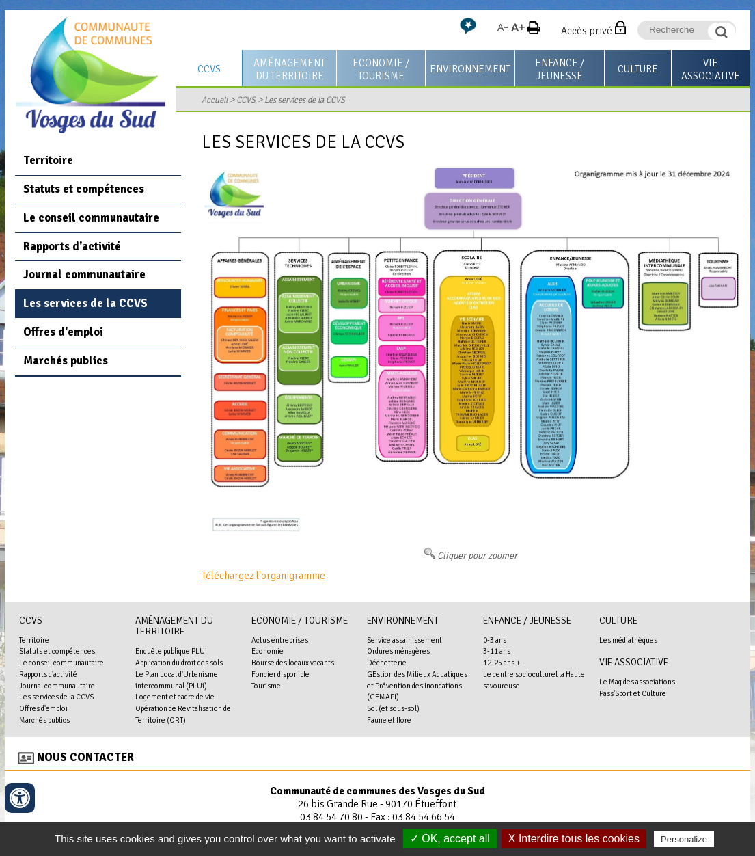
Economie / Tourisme (381, 69)
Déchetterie (387, 662)
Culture (638, 69)
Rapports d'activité (72, 246)
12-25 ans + (502, 662)
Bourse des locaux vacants (292, 662)
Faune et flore (389, 720)
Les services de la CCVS (304, 99)
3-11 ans (496, 651)
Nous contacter (85, 757)
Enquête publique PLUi (171, 651)
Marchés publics (65, 360)
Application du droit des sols (179, 662)
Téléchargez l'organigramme (263, 576)
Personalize (684, 839)
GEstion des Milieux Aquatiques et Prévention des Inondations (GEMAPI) (417, 685)
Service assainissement (404, 640)
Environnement (470, 69)
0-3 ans (494, 640)
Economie (267, 651)
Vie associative (710, 69)
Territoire (48, 160)
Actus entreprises (279, 640)
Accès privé (586, 31)
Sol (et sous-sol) (393, 708)
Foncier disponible (280, 674)
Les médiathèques (628, 640)
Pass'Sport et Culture (632, 693)
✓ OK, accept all (450, 838)
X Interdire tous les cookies (574, 838)
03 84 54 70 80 (331, 817)
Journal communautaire (84, 274)
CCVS (209, 69)
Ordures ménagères (398, 651)
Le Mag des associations (637, 681)
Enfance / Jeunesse (559, 69)
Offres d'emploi (63, 332)
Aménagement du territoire (289, 69)
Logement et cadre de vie (175, 696)
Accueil (215, 99)
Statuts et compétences (83, 189)
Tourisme (266, 686)
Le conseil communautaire (91, 218)
